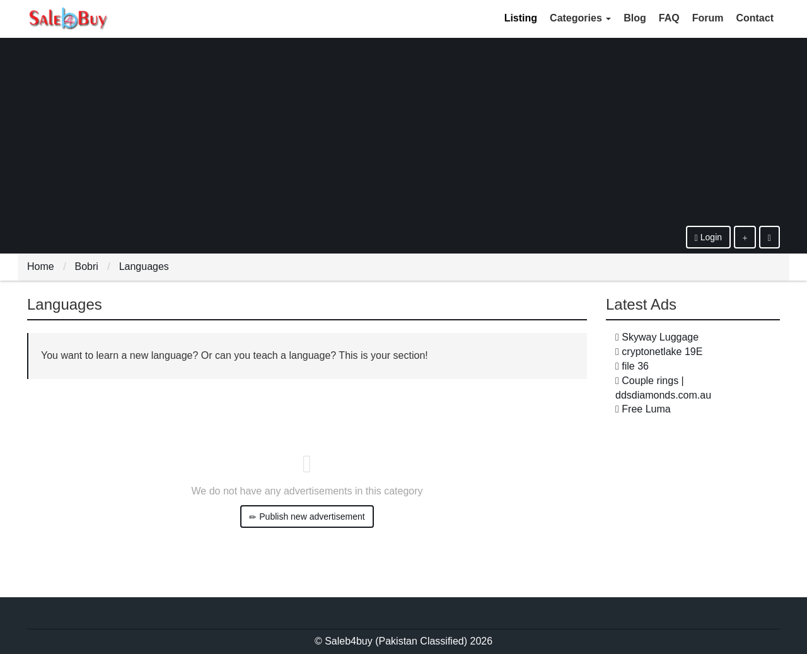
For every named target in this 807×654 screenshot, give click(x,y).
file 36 (635, 366)
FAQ (669, 18)
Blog (635, 18)
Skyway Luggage (660, 337)
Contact (755, 18)
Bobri (86, 266)
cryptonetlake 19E (662, 351)
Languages (144, 266)
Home (40, 266)
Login (708, 237)
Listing (520, 18)
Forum (708, 18)
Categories (580, 18)
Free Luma (646, 409)
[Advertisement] (403, 131)
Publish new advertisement (306, 516)
